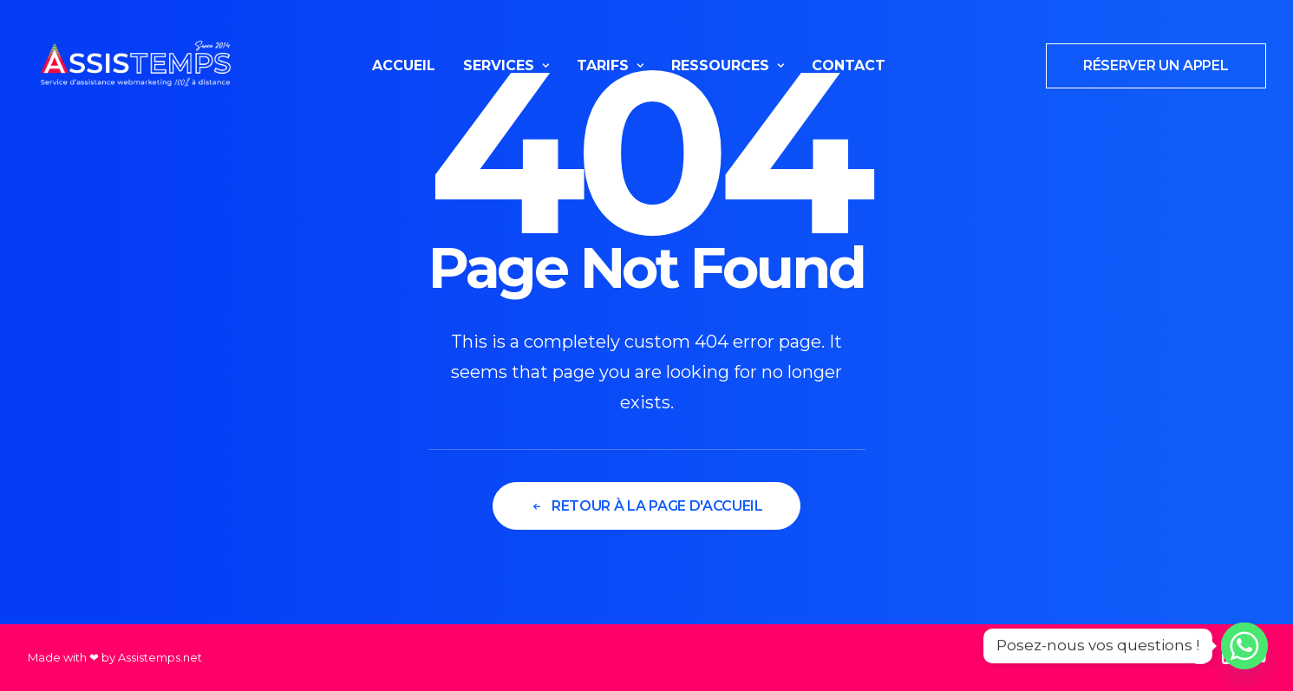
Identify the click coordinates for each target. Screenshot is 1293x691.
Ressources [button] (727, 65)
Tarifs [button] (610, 65)
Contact (848, 65)
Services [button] (506, 65)
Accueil (403, 65)
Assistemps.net (160, 657)
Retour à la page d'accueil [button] (646, 506)
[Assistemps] (136, 66)
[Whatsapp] (1244, 646)
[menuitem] (403, 66)
